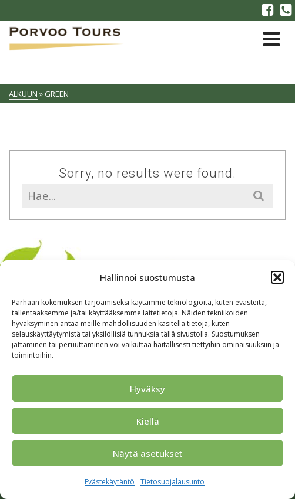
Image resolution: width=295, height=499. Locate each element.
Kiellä (147, 421)
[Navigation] (271, 38)
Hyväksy (147, 389)
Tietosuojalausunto (172, 482)
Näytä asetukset (148, 453)
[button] (277, 277)
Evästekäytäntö (110, 482)
